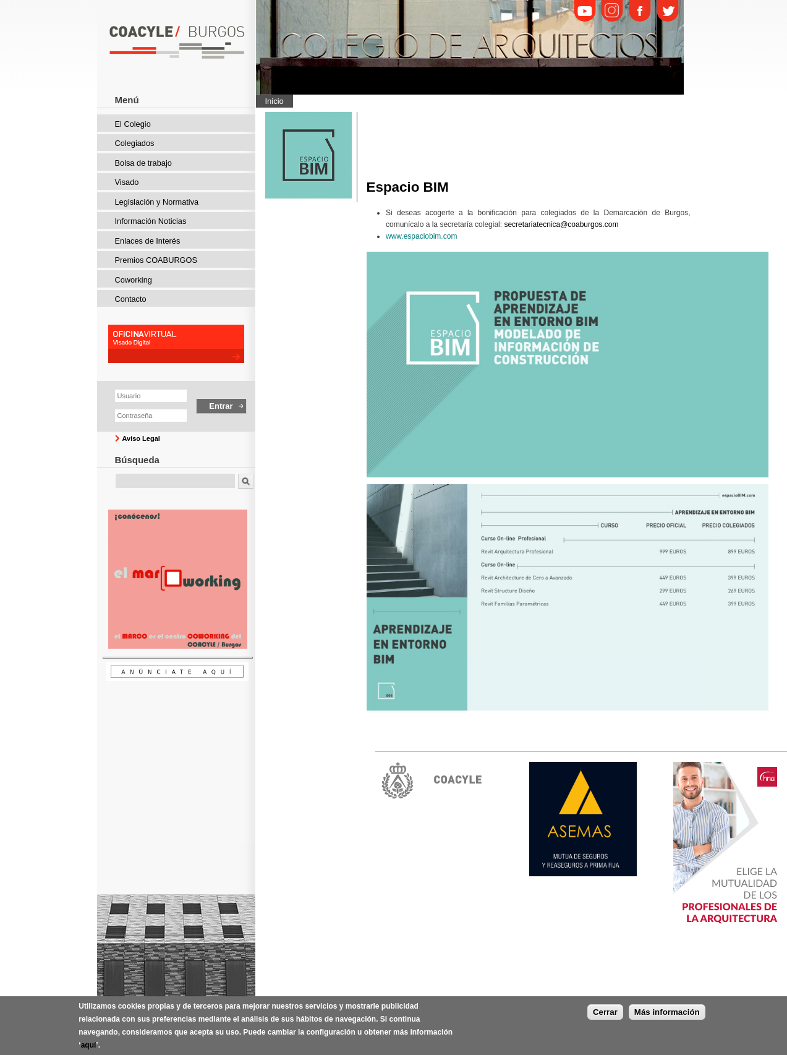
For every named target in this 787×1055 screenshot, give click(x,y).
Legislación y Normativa (157, 202)
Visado (127, 182)
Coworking (133, 279)
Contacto (131, 299)
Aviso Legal (141, 438)
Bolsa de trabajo (143, 163)
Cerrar (605, 1012)
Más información (667, 1012)
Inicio (274, 101)
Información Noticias (151, 221)
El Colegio (133, 124)
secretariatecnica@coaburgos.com (561, 224)
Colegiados (135, 143)
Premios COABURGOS (156, 260)
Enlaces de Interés (148, 241)
